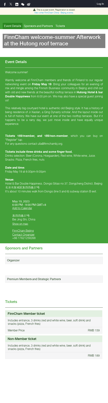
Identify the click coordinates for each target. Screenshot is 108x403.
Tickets (60, 26)
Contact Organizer (23, 234)
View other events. (54, 12)
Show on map (20, 223)
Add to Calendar (22, 208)
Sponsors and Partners (38, 26)
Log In (100, 3)
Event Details (12, 26)
